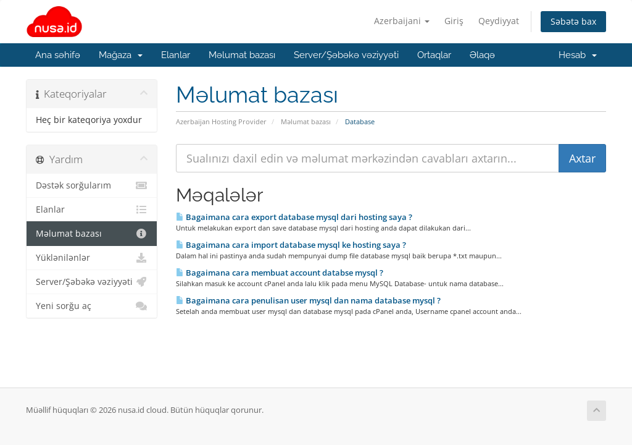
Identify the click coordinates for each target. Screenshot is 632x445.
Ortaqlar (434, 55)
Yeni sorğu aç (92, 306)
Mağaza (121, 55)
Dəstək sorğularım (92, 185)
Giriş (454, 21)
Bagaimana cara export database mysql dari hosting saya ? (294, 216)
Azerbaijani (402, 21)
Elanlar (175, 55)
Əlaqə (482, 55)
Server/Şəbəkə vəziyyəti (346, 55)
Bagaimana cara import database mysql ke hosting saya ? (291, 244)
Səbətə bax (573, 21)
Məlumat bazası (242, 55)
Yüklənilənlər (92, 257)
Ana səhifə (57, 55)
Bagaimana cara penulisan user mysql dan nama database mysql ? (308, 300)
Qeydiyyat (498, 21)
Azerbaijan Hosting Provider (221, 121)
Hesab (578, 55)
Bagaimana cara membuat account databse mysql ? (279, 272)
